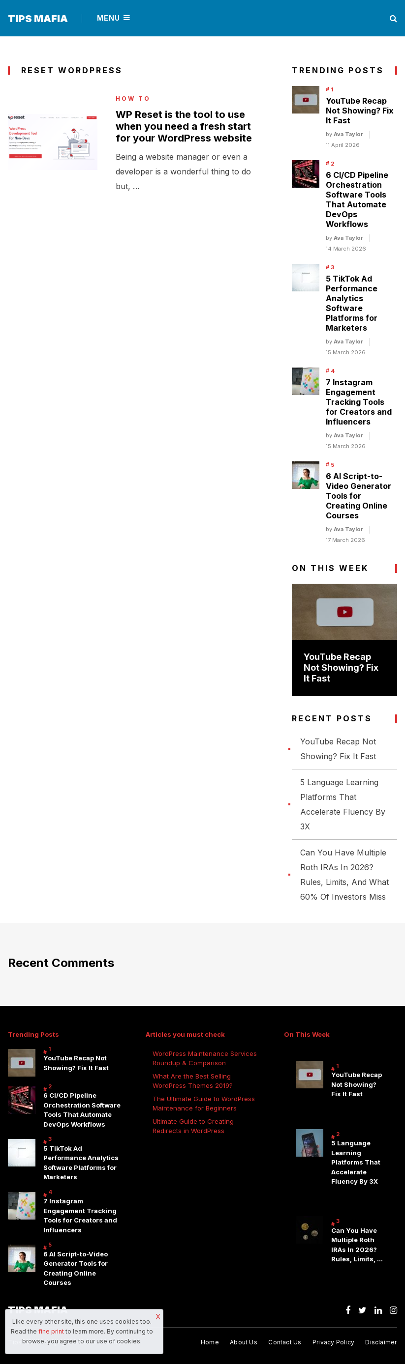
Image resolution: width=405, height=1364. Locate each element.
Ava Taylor (348, 134)
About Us (243, 1342)
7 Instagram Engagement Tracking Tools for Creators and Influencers (359, 401)
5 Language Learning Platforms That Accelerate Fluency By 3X (355, 1162)
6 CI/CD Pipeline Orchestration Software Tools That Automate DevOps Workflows (357, 199)
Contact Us (284, 1342)
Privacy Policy (333, 1342)
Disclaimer (381, 1342)
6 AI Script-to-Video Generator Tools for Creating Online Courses (358, 495)
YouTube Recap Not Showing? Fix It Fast (360, 110)
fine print (51, 1331)
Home (210, 1342)
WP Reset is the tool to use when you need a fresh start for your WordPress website (184, 126)
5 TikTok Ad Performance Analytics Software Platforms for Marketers (351, 303)
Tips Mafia (38, 19)
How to (133, 99)
